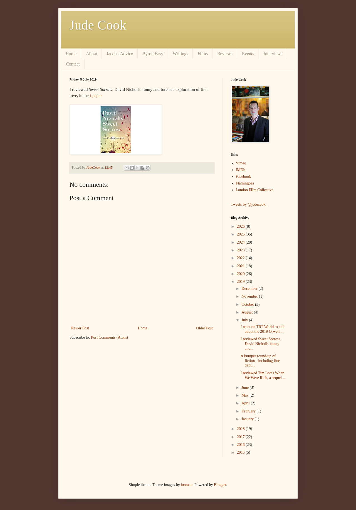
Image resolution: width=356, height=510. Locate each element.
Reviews (225, 53)
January (247, 419)
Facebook (243, 176)
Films (202, 53)
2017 (241, 437)
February (248, 411)
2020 (241, 274)
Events (248, 53)
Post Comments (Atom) (109, 337)
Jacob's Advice (120, 53)
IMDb (240, 170)
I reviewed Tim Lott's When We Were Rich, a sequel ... (263, 375)
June (245, 387)
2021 (241, 266)
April (246, 403)
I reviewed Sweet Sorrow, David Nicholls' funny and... (261, 344)
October (248, 304)
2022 (241, 258)
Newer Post (80, 328)
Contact (73, 64)
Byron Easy (152, 53)
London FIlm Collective (254, 190)
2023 (241, 250)
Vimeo (241, 163)
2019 (241, 282)
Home (71, 53)
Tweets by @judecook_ (249, 204)
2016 (241, 445)
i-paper (96, 95)
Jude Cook (98, 25)
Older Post (204, 328)
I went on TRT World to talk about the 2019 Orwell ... (263, 329)
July (245, 320)
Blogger (220, 485)
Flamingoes (245, 183)
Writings (180, 53)
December (249, 288)
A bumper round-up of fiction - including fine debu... (260, 361)
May (245, 395)
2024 (241, 242)
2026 (241, 226)
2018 (241, 429)
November (250, 296)
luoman (186, 485)
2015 (241, 452)
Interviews (273, 53)
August (247, 312)
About (91, 53)
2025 (241, 234)
